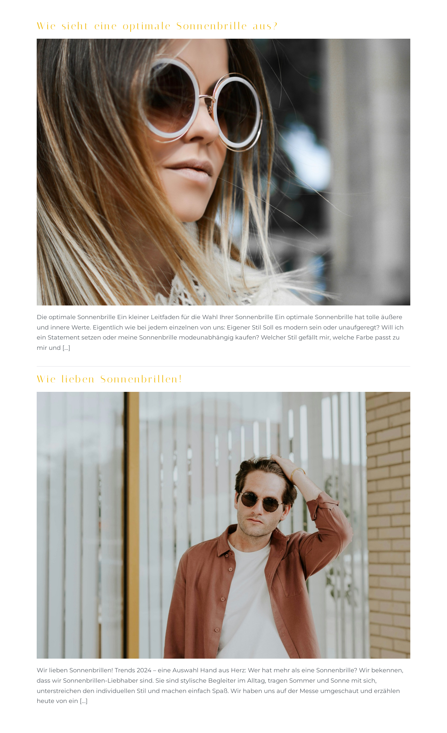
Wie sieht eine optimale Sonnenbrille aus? (158, 26)
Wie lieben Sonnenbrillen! (110, 379)
